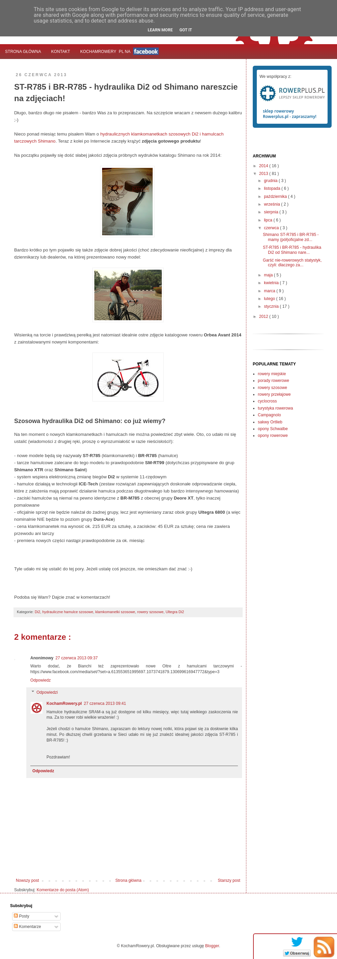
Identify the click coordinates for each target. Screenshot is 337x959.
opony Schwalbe (273, 428)
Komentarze (27, 926)
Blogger (212, 945)
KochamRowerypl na (119, 51)
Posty (21, 916)
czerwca (272, 228)
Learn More (160, 30)
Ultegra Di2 (174, 612)
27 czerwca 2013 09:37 (77, 658)
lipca (268, 220)
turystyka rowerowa (275, 408)
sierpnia (271, 212)
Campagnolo (269, 415)
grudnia (271, 180)
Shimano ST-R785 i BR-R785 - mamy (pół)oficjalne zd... (291, 237)
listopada (272, 188)
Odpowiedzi (47, 692)
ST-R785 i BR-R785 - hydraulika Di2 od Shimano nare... (292, 249)
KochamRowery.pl (64, 703)
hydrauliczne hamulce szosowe (67, 612)
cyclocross (267, 401)
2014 (264, 165)
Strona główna (23, 51)
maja (269, 275)
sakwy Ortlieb (270, 422)
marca (270, 291)
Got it (185, 30)
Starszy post (229, 880)
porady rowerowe (273, 380)
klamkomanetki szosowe (115, 612)
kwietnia (272, 282)
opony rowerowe (273, 435)
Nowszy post (27, 880)
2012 (264, 316)
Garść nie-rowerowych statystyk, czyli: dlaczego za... (292, 262)
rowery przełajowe (274, 394)
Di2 (37, 612)
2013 (264, 173)
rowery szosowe (150, 612)
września (272, 204)
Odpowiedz (40, 680)
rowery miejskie (272, 373)
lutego (270, 298)
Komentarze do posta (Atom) (63, 890)
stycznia (272, 306)
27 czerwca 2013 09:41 (105, 703)
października (276, 196)
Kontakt (60, 51)
